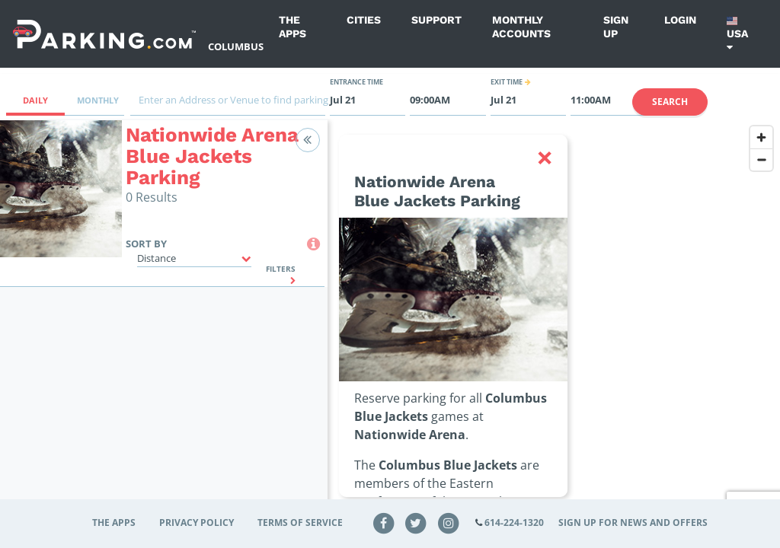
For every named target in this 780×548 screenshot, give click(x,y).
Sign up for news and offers (633, 522)
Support (436, 20)
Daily (35, 100)
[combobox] (227, 103)
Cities (364, 20)
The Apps (292, 27)
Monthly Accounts (521, 27)
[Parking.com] (104, 34)
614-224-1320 (514, 522)
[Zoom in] (761, 137)
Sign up (615, 27)
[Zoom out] (761, 159)
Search (670, 101)
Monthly (98, 100)
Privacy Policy (196, 522)
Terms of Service (300, 522)
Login (680, 20)
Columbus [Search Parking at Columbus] (236, 46)
